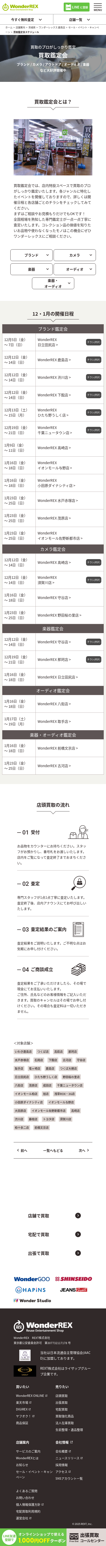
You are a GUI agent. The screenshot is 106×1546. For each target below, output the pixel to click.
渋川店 (19, 1119)
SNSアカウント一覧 (69, 1478)
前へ (24, 1150)
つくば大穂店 (68, 1068)
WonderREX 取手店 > (54, 721)
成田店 (47, 1085)
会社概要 (61, 1451)
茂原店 (33, 1085)
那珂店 (72, 1051)
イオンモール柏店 (26, 1094)
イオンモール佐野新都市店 (49, 1111)
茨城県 (31, 27)
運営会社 (22, 1518)
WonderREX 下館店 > (54, 394)
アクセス (61, 1471)
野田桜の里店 (71, 1077)
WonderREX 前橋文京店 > (58, 748)
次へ (82, 1150)
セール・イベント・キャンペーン (34, 1474)
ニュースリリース (67, 1458)
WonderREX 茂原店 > (54, 517)
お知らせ (22, 1465)
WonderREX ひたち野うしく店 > (53, 412)
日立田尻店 (22, 1077)
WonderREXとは (27, 1458)
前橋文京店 (42, 1127)
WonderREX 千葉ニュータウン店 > (55, 430)
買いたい (22, 1386)
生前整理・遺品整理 (69, 1429)
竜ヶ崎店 (34, 1068)
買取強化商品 (64, 1416)
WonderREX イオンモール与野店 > (55, 465)
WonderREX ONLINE (30, 1395)
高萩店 (58, 1051)
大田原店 (20, 1111)
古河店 (67, 1060)
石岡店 (39, 1060)
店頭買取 (61, 1395)
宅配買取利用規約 (28, 1511)
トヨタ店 (48, 1119)
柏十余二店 (22, 1127)
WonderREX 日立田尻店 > (48, 342)
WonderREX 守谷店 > (54, 597)
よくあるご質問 (26, 1491)
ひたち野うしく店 (46, 1077)
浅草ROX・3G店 (64, 1094)
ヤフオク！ (23, 1416)
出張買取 (61, 1402)
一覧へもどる (53, 1150)
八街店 (19, 1085)
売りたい (62, 1386)
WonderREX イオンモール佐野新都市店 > (60, 535)
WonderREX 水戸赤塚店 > (58, 500)
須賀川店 (65, 1119)
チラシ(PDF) (93, 342)
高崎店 (75, 1111)
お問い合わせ (25, 1497)
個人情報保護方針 (28, 1504)
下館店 (53, 1060)
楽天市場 (22, 1402)
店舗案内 (20, 27)
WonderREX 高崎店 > (54, 447)
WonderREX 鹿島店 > (54, 359)
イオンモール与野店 (61, 1102)
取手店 (19, 1068)
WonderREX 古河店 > (54, 765)
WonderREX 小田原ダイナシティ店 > (56, 483)
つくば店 (43, 1051)
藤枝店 (33, 1119)
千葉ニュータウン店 (69, 1085)
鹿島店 (50, 1068)
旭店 (46, 1094)
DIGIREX (21, 1409)
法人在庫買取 (64, 1423)
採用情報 (61, 1465)
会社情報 (62, 1442)
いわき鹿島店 (23, 1051)
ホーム (8, 27)
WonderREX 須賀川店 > (47, 580)
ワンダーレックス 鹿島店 (52, 27)
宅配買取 (61, 1409)
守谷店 (81, 1060)
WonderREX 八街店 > (54, 703)
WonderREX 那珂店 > (54, 659)
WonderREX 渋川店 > (54, 377)
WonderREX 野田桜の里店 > (59, 615)
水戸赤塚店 (22, 1060)
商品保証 (22, 1423)
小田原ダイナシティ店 (29, 1102)
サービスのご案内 (28, 1451)
